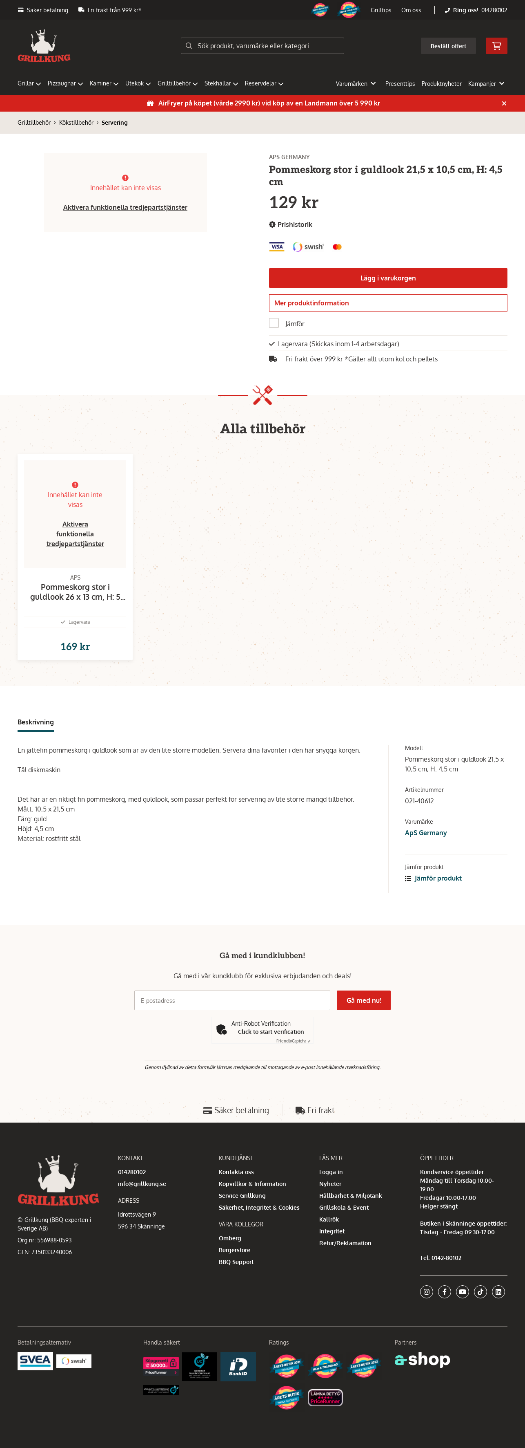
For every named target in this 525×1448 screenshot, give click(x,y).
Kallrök (329, 1219)
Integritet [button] (332, 1231)
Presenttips (400, 83)
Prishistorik (290, 225)
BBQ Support (236, 1261)
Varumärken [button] (356, 83)
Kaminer (104, 83)
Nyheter (330, 1183)
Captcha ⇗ (293, 1041)
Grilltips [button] (381, 10)
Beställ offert (448, 46)
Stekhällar (221, 83)
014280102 (494, 10)
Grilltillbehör (178, 83)
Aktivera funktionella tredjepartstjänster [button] (125, 207)
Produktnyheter (442, 83)
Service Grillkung (242, 1195)
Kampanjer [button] (486, 83)
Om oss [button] (411, 10)
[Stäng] (504, 103)
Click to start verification (271, 1032)
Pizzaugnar (65, 83)
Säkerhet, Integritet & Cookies (259, 1207)
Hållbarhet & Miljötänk (350, 1195)
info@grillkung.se (142, 1183)
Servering (115, 122)
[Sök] (262, 46)
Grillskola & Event (344, 1207)
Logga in (331, 1171)
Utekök (138, 83)
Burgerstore (234, 1249)
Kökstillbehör (76, 122)
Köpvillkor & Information (252, 1183)
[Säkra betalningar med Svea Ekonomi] (35, 1360)
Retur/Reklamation (345, 1243)
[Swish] (74, 1360)
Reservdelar (264, 83)
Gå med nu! (364, 1000)
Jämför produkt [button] (433, 891)
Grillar (29, 83)
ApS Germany (426, 846)
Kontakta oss (236, 1171)
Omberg (230, 1238)
